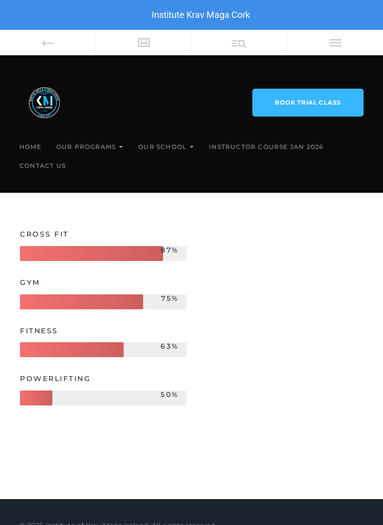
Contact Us (42, 165)
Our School (162, 146)
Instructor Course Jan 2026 (266, 146)
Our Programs (86, 146)
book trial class (308, 102)
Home (30, 146)
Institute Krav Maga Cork (201, 14)
